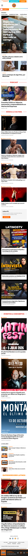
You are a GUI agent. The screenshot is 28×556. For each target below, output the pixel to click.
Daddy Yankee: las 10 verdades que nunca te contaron (12, 204)
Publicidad (14, 543)
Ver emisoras (6, 217)
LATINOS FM (5, 1)
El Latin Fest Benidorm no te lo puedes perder (13, 352)
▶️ (15, 538)
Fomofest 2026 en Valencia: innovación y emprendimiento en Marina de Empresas (13, 104)
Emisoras (9, 543)
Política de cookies (21, 542)
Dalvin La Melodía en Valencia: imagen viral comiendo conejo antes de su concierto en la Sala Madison (12, 157)
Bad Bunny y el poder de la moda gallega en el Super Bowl (13, 180)
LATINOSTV (23, 1)
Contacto (18, 543)
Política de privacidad (13, 542)
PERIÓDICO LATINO (14, 1)
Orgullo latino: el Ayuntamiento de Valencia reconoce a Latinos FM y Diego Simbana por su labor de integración (13, 527)
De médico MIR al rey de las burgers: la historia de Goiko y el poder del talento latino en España (13, 498)
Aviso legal (6, 542)
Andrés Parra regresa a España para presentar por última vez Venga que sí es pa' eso (13, 394)
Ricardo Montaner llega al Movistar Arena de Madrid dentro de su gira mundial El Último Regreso (12, 436)
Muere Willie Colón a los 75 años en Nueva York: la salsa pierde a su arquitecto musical (13, 132)
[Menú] (2, 5)
